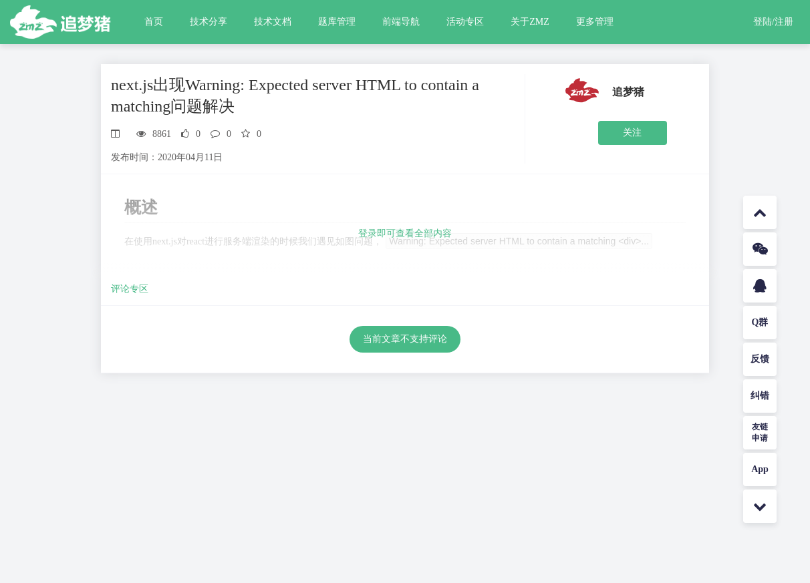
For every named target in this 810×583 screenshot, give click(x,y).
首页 (153, 22)
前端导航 (401, 22)
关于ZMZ (530, 22)
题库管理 (337, 22)
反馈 (760, 359)
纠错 (760, 396)
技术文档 (272, 22)
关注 (632, 133)
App (760, 469)
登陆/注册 (773, 22)
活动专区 (465, 22)
